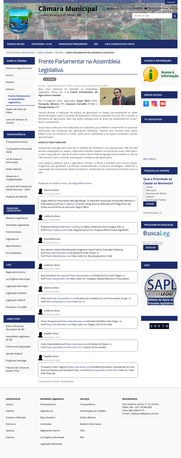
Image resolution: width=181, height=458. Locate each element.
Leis (9, 263)
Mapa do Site (117, 8)
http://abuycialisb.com (82, 275)
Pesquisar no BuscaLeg (158, 224)
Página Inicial (16, 44)
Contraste (163, 8)
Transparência (16, 134)
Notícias (59, 52)
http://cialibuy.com (69, 203)
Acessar (171, 2)
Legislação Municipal (51, 443)
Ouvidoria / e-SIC (41, 44)
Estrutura (11, 424)
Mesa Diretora (47, 417)
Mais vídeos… (150, 158)
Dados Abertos (88, 417)
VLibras (173, 8)
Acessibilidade (135, 8)
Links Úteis (14, 317)
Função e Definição (16, 417)
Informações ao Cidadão (93, 410)
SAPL (147, 265)
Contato (151, 8)
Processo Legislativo (14, 208)
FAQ (82, 430)
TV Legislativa (153, 119)
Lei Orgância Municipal (52, 437)
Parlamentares (48, 404)
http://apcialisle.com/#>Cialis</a (63, 347)
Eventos (10, 437)
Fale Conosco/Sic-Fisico (120, 44)
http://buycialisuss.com (64, 298)
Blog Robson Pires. (82, 183)
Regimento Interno (50, 430)
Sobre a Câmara (45, 52)
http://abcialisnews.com (58, 252)
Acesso (9, 404)
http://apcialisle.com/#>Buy (102, 370)
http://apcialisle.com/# (78, 344)
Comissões (46, 424)
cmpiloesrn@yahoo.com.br (144, 413)
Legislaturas (46, 410)
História (10, 410)
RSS (96, 44)
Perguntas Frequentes (73, 44)
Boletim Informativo (90, 424)
